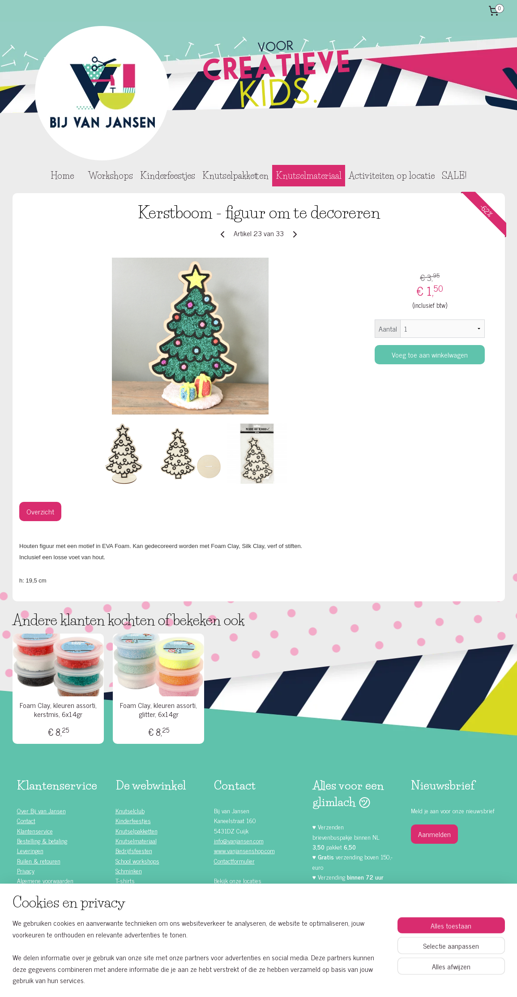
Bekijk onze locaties (237, 880)
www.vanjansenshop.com (244, 850)
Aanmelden (434, 834)
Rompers (126, 890)
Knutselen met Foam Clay (146, 911)
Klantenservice (35, 830)
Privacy (25, 870)
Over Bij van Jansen (41, 810)
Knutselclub (130, 810)
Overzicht (40, 511)
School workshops (137, 860)
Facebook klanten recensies (253, 918)
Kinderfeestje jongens (51, 911)
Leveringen (30, 850)
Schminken (128, 870)
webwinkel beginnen (274, 980)
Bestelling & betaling (42, 840)
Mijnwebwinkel (334, 980)
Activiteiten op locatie (392, 175)
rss (249, 980)
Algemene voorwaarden (45, 880)
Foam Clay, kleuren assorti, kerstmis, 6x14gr (58, 709)
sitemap (236, 980)
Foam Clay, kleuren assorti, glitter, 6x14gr (158, 709)
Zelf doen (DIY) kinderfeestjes (61, 920)
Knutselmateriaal (309, 175)
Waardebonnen (133, 900)
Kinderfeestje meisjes (51, 900)
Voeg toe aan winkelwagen (430, 354)
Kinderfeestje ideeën (49, 930)
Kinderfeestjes (167, 175)
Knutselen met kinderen (54, 941)
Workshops (110, 175)
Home (62, 175)
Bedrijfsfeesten (133, 850)
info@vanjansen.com (239, 840)
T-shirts (125, 880)
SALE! (454, 175)
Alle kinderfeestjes (47, 890)
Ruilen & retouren (38, 860)
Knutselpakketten (235, 175)
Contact (26, 820)
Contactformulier (234, 860)
